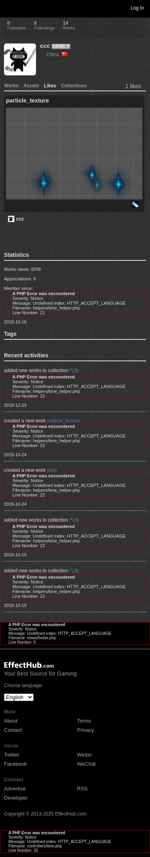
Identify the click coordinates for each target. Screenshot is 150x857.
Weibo (84, 755)
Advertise (15, 789)
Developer (16, 798)
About (11, 721)
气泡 (74, 370)
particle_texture (63, 421)
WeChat (86, 764)
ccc (45, 45)
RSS (82, 789)
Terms (84, 721)
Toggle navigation (9, 7)
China (57, 54)
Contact (13, 730)
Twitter (11, 755)
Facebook (15, 764)
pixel (52, 470)
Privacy (85, 730)
